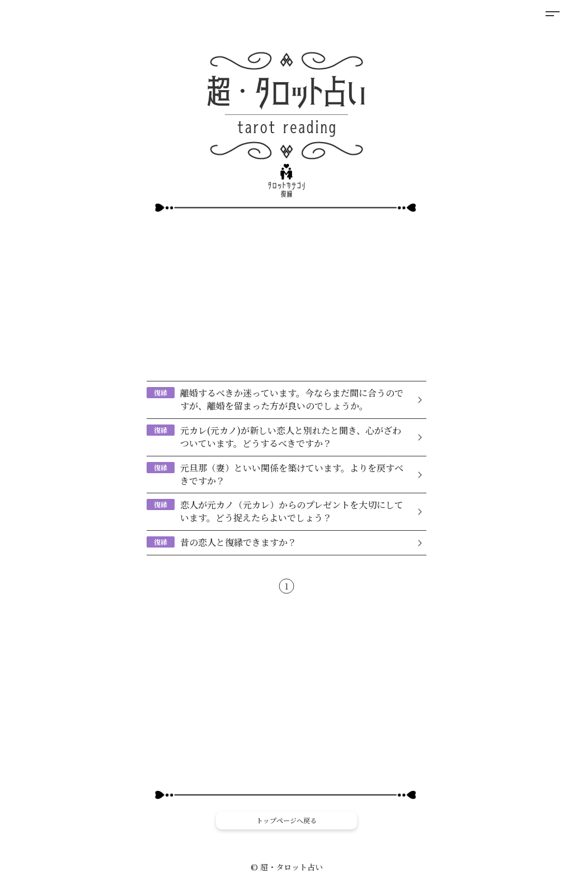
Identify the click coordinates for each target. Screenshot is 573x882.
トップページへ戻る (286, 820)
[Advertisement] (286, 296)
